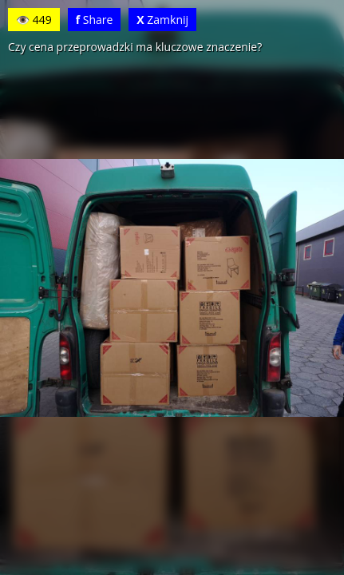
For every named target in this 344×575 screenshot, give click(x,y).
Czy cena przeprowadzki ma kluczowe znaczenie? (135, 46)
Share (94, 19)
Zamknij (162, 19)
